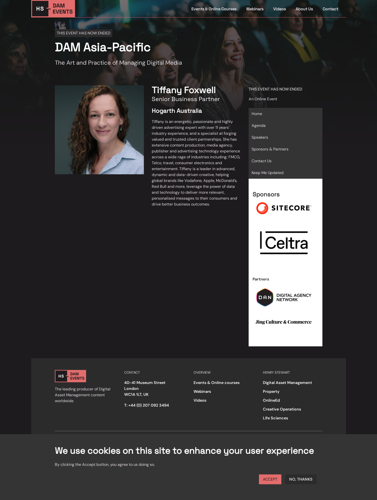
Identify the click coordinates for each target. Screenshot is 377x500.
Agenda (259, 125)
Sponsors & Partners (270, 149)
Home (257, 113)
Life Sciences (275, 418)
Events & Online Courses (213, 9)
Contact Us (261, 160)
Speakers (260, 137)
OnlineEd (271, 400)
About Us (304, 9)
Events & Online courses (217, 382)
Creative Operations (282, 409)
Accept (270, 479)
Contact (330, 9)
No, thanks (301, 479)
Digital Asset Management (287, 382)
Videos (279, 9)
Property (271, 391)
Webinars (254, 9)
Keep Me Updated (268, 172)
